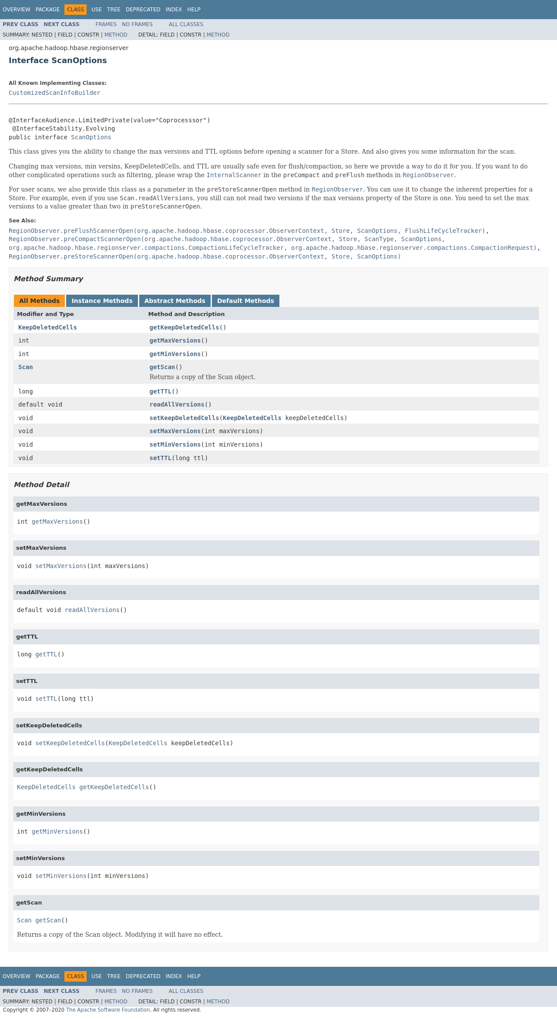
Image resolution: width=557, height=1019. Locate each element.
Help (194, 10)
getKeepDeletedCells (184, 327)
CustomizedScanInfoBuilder (55, 92)
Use (96, 10)
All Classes (186, 24)
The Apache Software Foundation (108, 1010)
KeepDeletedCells (47, 327)
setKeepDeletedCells (184, 417)
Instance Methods (101, 300)
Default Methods (245, 300)
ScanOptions (91, 137)
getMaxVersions (175, 340)
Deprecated (143, 10)
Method (116, 35)
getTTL (161, 391)
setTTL (161, 457)
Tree (114, 10)
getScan (162, 366)
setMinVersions (175, 444)
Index (174, 10)
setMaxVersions (175, 430)
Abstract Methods (174, 300)
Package (48, 10)
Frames (106, 24)
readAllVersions (177, 404)
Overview (16, 10)
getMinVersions (175, 353)
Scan (25, 366)
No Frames (137, 24)
